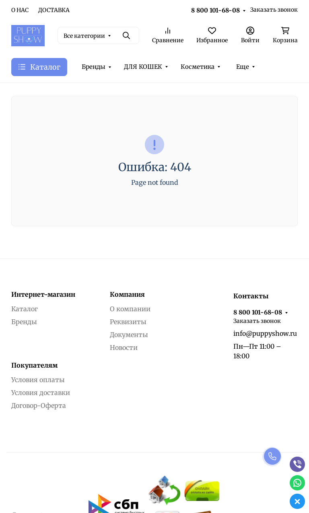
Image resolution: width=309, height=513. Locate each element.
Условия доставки (40, 393)
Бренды (93, 66)
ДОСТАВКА (54, 10)
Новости (124, 347)
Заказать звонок (274, 9)
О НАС (20, 10)
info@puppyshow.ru (265, 333)
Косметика (197, 66)
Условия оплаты (38, 380)
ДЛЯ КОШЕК (143, 66)
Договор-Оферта (38, 405)
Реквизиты (128, 322)
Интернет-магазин (43, 294)
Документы (129, 335)
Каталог (24, 309)
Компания (127, 294)
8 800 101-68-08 (215, 10)
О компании (130, 309)
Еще (242, 66)
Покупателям (34, 365)
